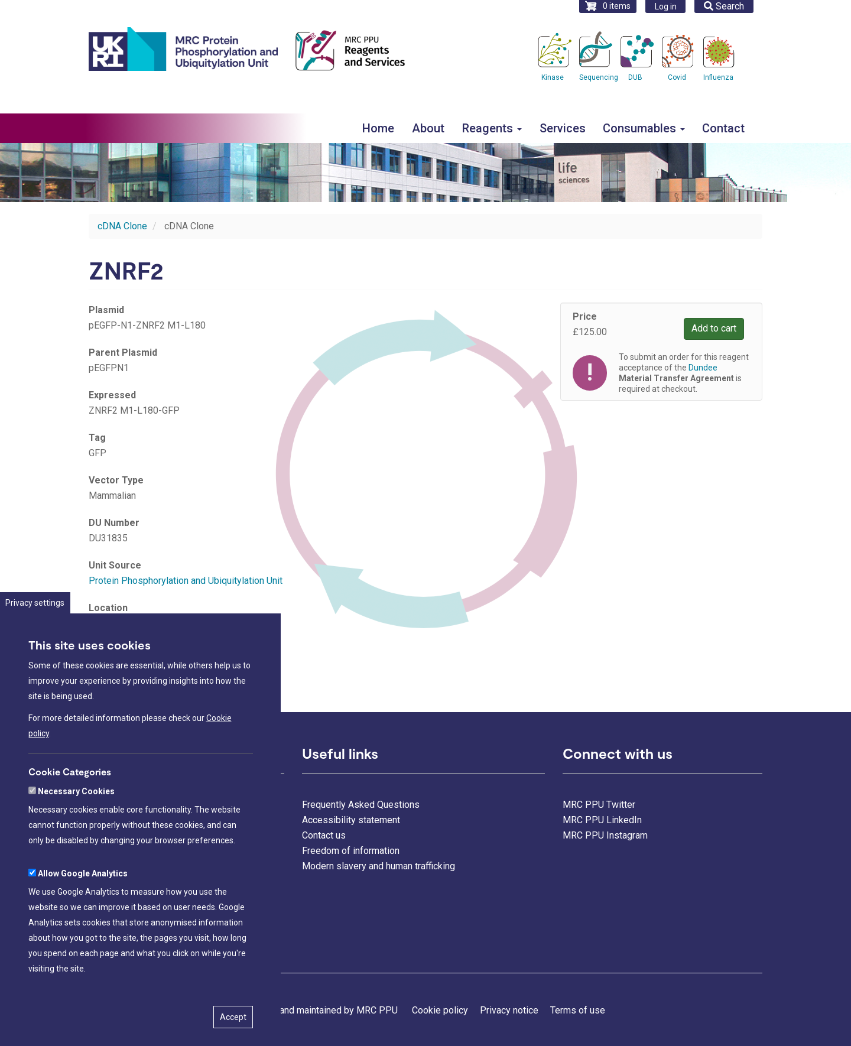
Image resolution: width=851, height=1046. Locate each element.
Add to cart (713, 328)
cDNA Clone (122, 226)
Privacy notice (509, 1010)
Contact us (324, 835)
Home (378, 128)
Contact (723, 128)
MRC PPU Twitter (599, 804)
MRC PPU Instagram (605, 835)
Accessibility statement (351, 820)
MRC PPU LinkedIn (602, 820)
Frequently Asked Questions (361, 804)
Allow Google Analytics (83, 914)
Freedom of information (350, 850)
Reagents (492, 128)
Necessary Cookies (76, 832)
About (428, 128)
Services (563, 128)
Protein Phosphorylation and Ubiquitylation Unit (185, 580)
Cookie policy (440, 1010)
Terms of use (577, 1010)
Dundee (702, 367)
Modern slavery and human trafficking (378, 866)
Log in (666, 6)
